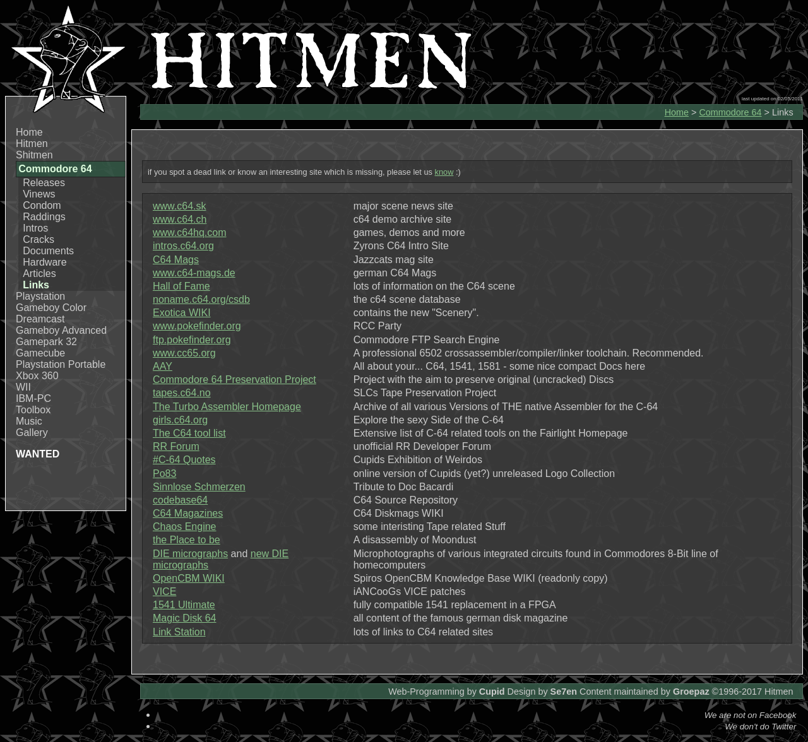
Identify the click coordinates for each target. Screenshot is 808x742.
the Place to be (186, 539)
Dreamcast (40, 319)
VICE (164, 591)
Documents (48, 250)
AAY (162, 366)
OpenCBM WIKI (189, 578)
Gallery (32, 432)
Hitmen (32, 143)
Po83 (164, 473)
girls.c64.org (180, 420)
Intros (35, 228)
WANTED (37, 454)
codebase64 (180, 500)
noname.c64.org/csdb (201, 299)
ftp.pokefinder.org (192, 339)
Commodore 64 (730, 112)
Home (29, 132)
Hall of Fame (181, 286)
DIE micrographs (190, 553)
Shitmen (34, 155)
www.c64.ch (179, 219)
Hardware (44, 262)
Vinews (39, 194)
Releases (44, 182)
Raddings (44, 216)
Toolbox (33, 409)
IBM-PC (33, 398)
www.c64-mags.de (194, 273)
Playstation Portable (60, 364)
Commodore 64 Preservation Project (234, 379)
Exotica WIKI (182, 312)
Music (29, 421)
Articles (39, 273)
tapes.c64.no (182, 392)
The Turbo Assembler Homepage (227, 406)
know (444, 172)
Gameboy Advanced (61, 330)
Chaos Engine (185, 526)
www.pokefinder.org (197, 326)
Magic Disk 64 (184, 618)
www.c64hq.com (190, 232)
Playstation (40, 296)
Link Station (179, 632)
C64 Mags (176, 259)
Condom (42, 205)
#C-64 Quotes (184, 459)
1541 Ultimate (184, 604)
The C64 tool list (189, 433)
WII (23, 387)
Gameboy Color (51, 307)
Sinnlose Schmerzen (199, 486)
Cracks (38, 239)
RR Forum (176, 446)
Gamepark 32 (46, 341)
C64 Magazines (188, 513)
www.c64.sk (179, 206)
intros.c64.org (183, 245)
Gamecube (40, 353)
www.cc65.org (184, 353)
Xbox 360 (37, 375)
